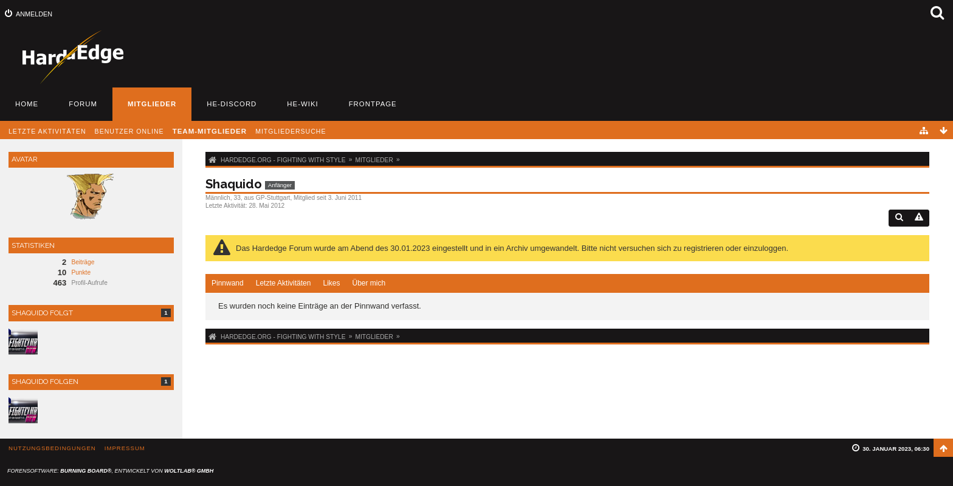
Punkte (81, 272)
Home (26, 104)
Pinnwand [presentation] (228, 283)
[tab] (227, 283)
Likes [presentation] (331, 283)
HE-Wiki (302, 104)
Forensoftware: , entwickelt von (110, 471)
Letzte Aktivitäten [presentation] (283, 283)
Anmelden (34, 14)
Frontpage (373, 104)
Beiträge (82, 262)
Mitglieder (152, 104)
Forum (83, 104)
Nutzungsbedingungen (52, 448)
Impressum (125, 448)
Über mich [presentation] (368, 283)
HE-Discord (231, 104)
